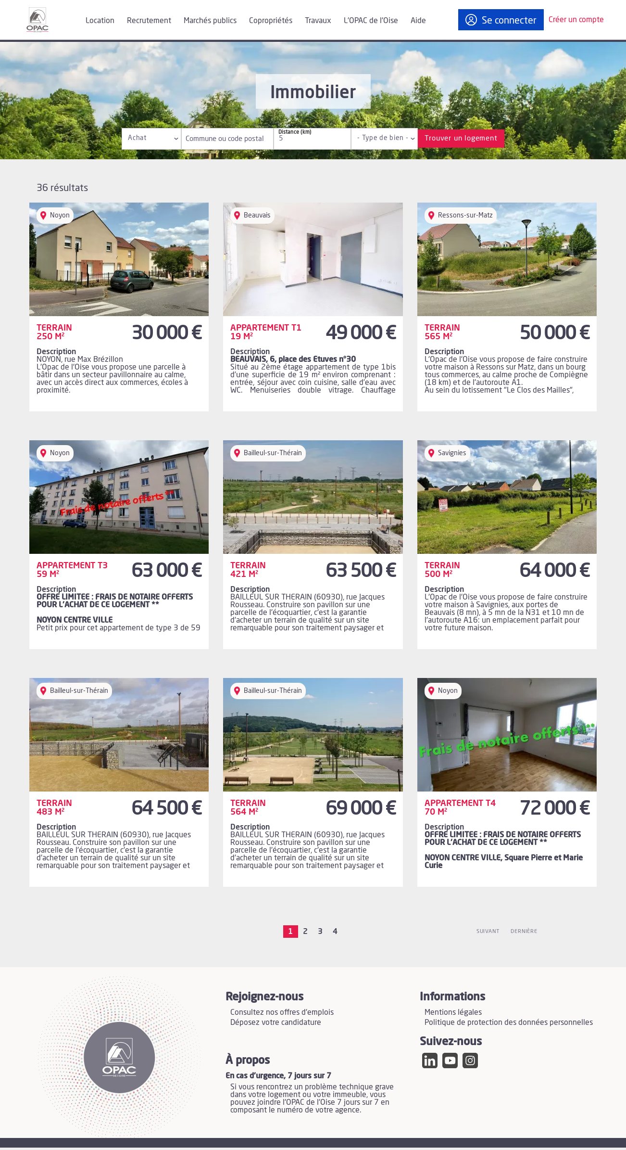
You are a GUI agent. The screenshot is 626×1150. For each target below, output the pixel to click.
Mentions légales (453, 1014)
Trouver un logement (461, 138)
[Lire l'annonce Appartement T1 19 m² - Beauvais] (312, 307)
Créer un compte (576, 20)
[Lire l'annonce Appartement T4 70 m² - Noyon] (507, 782)
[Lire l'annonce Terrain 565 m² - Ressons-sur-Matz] (507, 307)
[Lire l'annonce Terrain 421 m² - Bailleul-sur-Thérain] (312, 544)
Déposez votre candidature (275, 1024)
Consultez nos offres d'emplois (282, 1014)
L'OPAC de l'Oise (371, 21)
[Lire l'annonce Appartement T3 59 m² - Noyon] (119, 544)
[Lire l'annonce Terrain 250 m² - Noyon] (119, 307)
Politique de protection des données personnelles (509, 1024)
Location (100, 21)
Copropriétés (270, 21)
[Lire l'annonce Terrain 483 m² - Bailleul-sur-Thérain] (119, 782)
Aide (418, 21)
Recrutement (149, 21)
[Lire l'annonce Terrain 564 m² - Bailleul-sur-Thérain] (312, 782)
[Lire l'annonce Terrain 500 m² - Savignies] (507, 544)
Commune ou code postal (212, 138)
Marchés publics (210, 21)
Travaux (318, 21)
